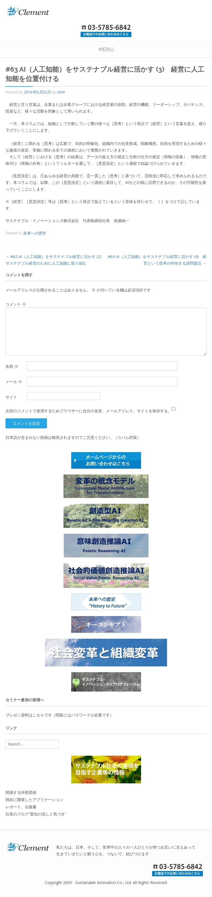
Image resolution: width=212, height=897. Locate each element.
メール (14, 381)
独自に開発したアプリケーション (34, 799)
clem (61, 92)
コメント (16, 304)
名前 (12, 366)
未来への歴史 (34, 233)
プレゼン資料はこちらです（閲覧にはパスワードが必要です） (60, 715)
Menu (106, 49)
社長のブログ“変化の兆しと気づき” (36, 814)
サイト (11, 397)
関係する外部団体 (21, 792)
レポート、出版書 (21, 806)
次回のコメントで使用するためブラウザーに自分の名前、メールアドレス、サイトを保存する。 (89, 410)
